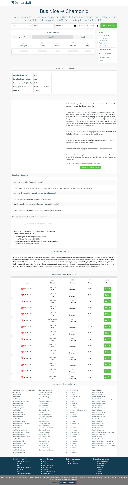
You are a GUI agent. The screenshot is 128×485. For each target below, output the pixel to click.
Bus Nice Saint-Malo (98, 412)
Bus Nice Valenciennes (46, 450)
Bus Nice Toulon (44, 437)
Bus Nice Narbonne (45, 401)
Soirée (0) (103, 46)
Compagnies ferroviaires (25, 467)
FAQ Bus (19, 463)
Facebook (74, 463)
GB (106, 463)
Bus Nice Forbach (71, 452)
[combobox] (21, 25)
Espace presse (47, 467)
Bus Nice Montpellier (46, 390)
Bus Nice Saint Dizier (99, 401)
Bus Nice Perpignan (45, 417)
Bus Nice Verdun (97, 428)
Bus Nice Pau (43, 412)
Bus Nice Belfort (17, 412)
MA (107, 461)
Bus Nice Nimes (44, 403)
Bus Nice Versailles (72, 390)
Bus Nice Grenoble (18, 441)
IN (102, 463)
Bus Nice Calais (17, 428)
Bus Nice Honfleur (98, 423)
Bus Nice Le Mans (71, 408)
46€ (107, 364)
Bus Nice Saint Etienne (46, 428)
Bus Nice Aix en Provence (20, 401)
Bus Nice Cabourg (98, 430)
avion (113, 119)
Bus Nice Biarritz (71, 394)
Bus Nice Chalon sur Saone (21, 432)
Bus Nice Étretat (97, 439)
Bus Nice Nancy (44, 397)
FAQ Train (20, 470)
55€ (107, 371)
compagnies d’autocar (95, 132)
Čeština (99, 474)
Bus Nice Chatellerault (99, 394)
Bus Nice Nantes (44, 399)
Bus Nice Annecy (17, 406)
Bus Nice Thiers (97, 437)
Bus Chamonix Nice (105, 149)
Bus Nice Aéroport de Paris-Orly (102, 441)
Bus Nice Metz (16, 448)
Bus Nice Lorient (71, 428)
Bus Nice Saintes (44, 430)
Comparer (108, 26)
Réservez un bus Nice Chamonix (90, 168)
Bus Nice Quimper (71, 430)
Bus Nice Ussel (44, 445)
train (109, 119)
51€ (107, 339)
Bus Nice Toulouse (45, 439)
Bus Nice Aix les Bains (99, 417)
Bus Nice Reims (44, 421)
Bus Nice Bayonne (18, 410)
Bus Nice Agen (17, 399)
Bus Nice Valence (44, 448)
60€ (107, 307)
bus (106, 119)
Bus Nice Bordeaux (18, 421)
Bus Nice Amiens (71, 414)
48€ (107, 320)
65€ (107, 352)
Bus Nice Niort (43, 406)
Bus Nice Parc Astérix (99, 419)
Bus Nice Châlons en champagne (103, 399)
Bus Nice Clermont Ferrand (21, 437)
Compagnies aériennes (24, 474)
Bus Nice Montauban (19, 452)
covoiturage (70, 121)
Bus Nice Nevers (97, 406)
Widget (45, 470)
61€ (107, 295)
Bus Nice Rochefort (98, 397)
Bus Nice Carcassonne (19, 430)
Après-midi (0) (104, 43)
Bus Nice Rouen (44, 426)
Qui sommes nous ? (49, 472)
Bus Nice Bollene (71, 403)
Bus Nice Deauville (98, 414)
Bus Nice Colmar (71, 443)
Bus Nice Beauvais (98, 392)
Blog (44, 461)
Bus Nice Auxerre (71, 441)
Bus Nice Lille (16, 394)
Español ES (100, 465)
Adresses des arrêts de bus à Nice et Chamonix (84, 163)
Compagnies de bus (23, 461)
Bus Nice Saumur (97, 408)
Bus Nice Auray (70, 421)
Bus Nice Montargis (18, 450)
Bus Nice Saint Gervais (73, 434)
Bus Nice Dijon (17, 439)
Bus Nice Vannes (71, 437)
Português (99, 467)
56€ (107, 301)
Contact (45, 463)
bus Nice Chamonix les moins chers (96, 112)
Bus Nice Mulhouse (45, 394)
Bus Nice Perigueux (45, 414)
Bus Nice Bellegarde (72, 423)
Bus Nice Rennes (44, 423)
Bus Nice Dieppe (71, 450)
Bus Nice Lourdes (98, 426)
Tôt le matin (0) (105, 38)
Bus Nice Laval (70, 419)
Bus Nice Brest (70, 426)
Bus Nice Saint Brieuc (72, 432)
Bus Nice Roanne (97, 410)
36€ (107, 326)
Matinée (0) (104, 41)
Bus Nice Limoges (71, 401)
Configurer (55, 483)
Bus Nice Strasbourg (45, 432)
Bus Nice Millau (97, 421)
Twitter (73, 461)
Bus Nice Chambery (18, 434)
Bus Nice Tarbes (44, 434)
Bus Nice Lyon (70, 392)
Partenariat (47, 474)
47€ (107, 345)
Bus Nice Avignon (18, 408)
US (104, 463)
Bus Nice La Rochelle (19, 443)
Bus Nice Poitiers (44, 419)
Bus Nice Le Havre (71, 445)
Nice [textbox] (13, 26)
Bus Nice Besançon (18, 414)
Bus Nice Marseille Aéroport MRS (103, 432)
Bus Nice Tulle (43, 443)
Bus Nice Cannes (71, 406)
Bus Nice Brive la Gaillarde (21, 423)
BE (105, 461)
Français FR (100, 461)
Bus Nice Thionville (98, 434)
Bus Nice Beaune (97, 390)
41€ (107, 377)
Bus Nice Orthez (44, 410)
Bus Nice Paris (16, 397)
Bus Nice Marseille (18, 445)
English (98, 463)
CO (105, 465)
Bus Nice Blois (17, 419)
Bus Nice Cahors (71, 399)
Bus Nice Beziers (17, 417)
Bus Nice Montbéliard (99, 403)
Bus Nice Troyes (71, 448)
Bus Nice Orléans (44, 408)
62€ (107, 333)
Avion (18, 472)
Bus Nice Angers (17, 403)
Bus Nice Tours (44, 441)
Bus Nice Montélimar (46, 392)
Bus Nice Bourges (71, 439)
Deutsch (99, 470)
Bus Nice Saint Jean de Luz (74, 397)
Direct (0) (103, 60)
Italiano (99, 472)
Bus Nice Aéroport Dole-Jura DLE (103, 443)
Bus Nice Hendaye (71, 417)
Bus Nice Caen (17, 426)
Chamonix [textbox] (38, 26)
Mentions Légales (49, 465)
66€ (107, 288)
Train (18, 465)
